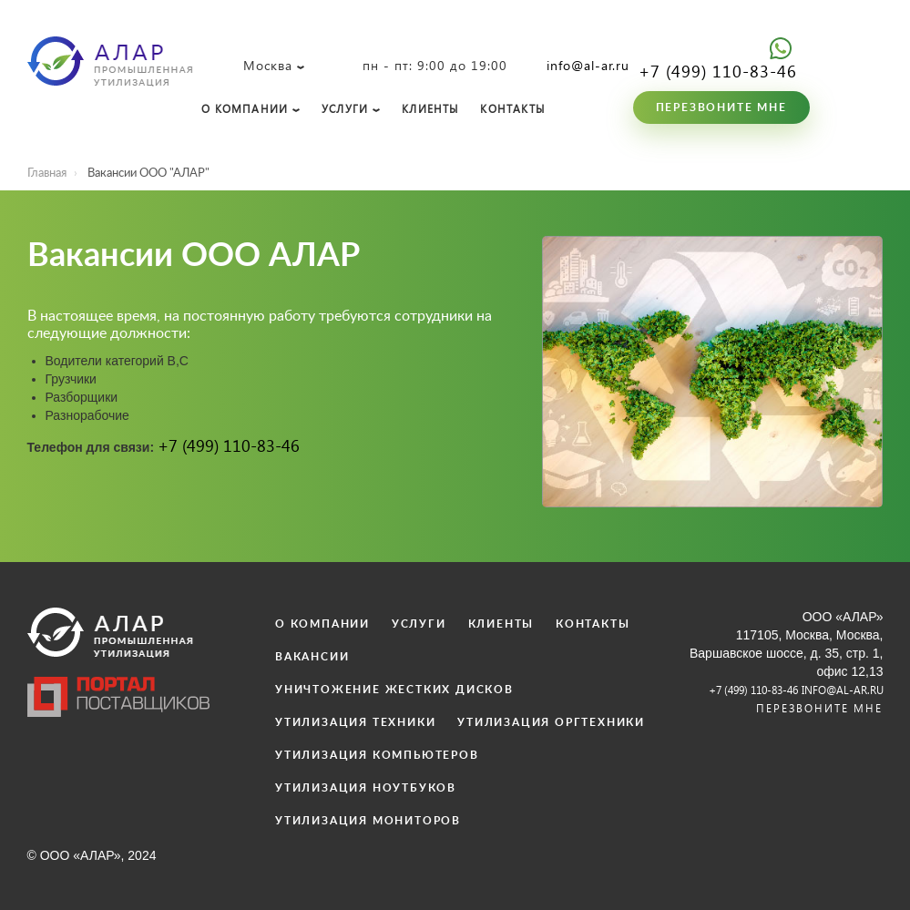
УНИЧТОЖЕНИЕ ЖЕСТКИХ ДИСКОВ (394, 689)
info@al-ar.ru (588, 65)
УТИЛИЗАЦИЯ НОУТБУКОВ (365, 787)
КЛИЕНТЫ (430, 109)
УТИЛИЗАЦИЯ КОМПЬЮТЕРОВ (377, 755)
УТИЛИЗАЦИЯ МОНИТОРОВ (368, 820)
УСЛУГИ (345, 109)
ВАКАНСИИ (312, 656)
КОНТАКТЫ (512, 109)
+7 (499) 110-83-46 (718, 70)
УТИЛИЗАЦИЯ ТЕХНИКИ (355, 722)
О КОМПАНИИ (244, 109)
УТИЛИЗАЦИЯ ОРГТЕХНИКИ (551, 722)
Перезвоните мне (721, 107)
